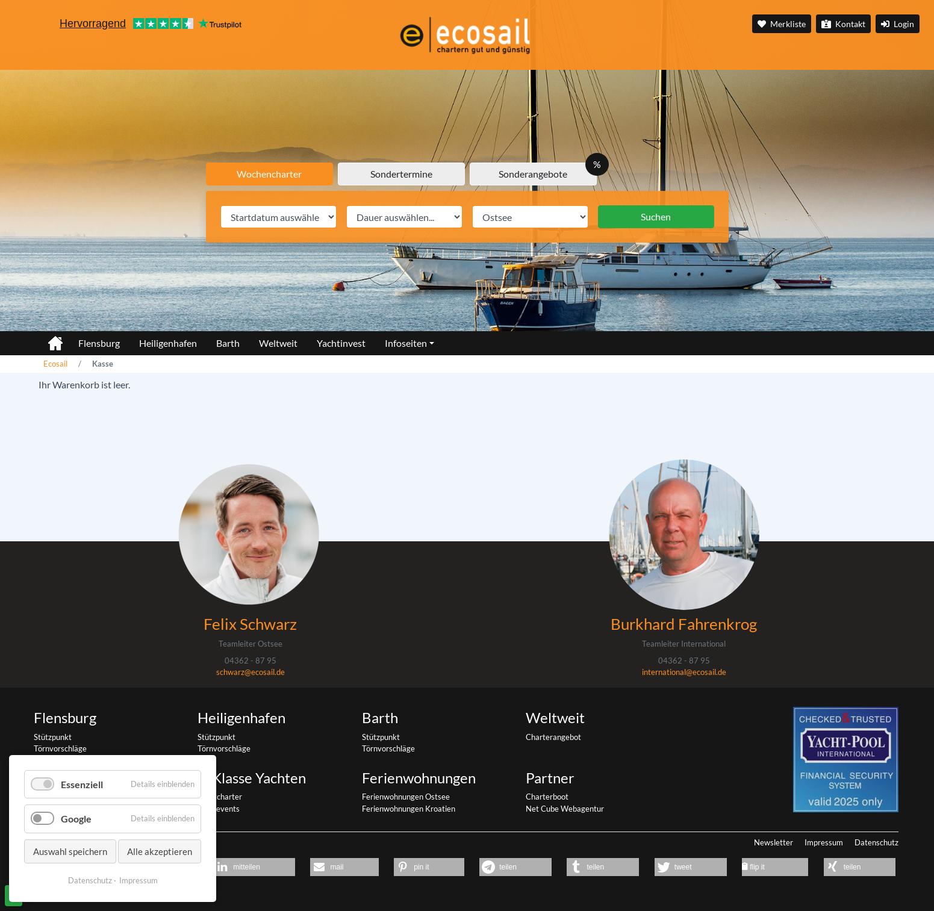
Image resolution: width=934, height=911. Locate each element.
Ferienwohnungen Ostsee (406, 796)
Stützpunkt (53, 737)
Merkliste (782, 24)
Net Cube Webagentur (565, 808)
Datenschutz (876, 842)
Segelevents (219, 808)
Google (76, 818)
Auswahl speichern (70, 851)
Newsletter (773, 842)
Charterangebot (553, 737)
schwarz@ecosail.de (250, 672)
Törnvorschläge (60, 748)
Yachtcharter (220, 796)
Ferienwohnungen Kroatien (408, 808)
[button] (254, 867)
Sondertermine (401, 173)
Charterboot (547, 796)
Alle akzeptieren (159, 851)
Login (897, 24)
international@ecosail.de (684, 672)
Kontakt (843, 24)
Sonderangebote (533, 173)
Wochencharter (269, 173)
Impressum (824, 842)
